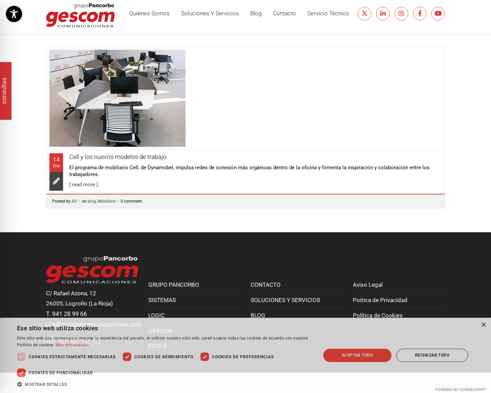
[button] (164, 384)
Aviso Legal (368, 285)
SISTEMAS (162, 300)
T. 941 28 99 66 (66, 313)
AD (74, 201)
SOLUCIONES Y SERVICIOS (285, 300)
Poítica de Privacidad (380, 300)
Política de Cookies (378, 315)
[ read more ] (83, 185)
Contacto (284, 13)
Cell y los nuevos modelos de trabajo (117, 156)
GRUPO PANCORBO (173, 285)
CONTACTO (266, 285)
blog (92, 201)
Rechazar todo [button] (432, 355)
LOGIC (156, 315)
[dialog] (245, 355)
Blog (256, 13)
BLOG (258, 315)
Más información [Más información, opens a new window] (72, 345)
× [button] (483, 325)
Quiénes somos (149, 13)
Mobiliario (107, 201)
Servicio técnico (328, 13)
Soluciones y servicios (210, 13)
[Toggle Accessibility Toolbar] (14, 14)
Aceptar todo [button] (357, 355)
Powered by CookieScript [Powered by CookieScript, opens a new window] (460, 390)
